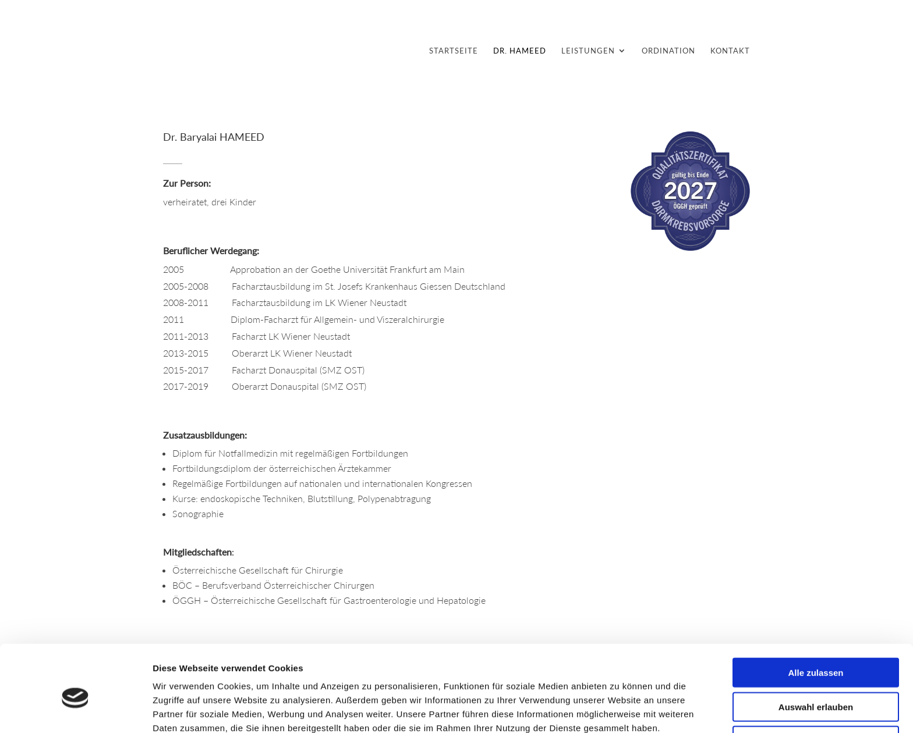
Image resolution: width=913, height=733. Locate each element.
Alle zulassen (815, 617)
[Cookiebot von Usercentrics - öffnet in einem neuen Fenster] (75, 710)
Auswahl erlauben (815, 651)
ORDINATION (668, 51)
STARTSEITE (453, 51)
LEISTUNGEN (588, 51)
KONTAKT (730, 51)
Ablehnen (816, 685)
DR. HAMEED (519, 51)
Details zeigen (619, 710)
